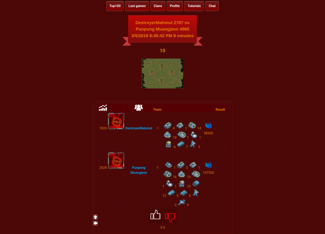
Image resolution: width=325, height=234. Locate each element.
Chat (212, 6)
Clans (158, 6)
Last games (137, 6)
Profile (175, 6)
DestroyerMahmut (138, 128)
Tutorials (194, 6)
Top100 (115, 6)
